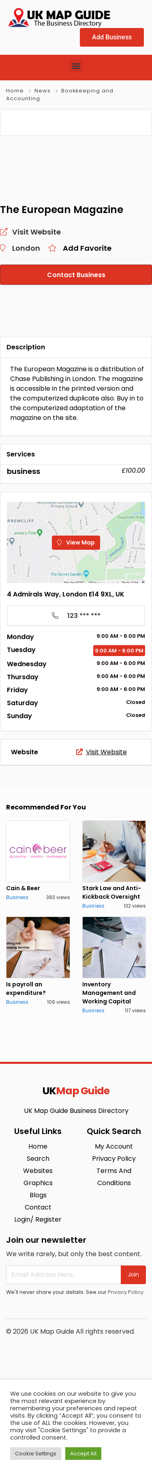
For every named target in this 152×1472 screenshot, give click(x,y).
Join (133, 1370)
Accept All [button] (83, 1453)
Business (17, 992)
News (42, 90)
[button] (76, 65)
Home (15, 90)
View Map (76, 638)
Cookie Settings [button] (35, 1453)
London (26, 343)
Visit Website (101, 847)
